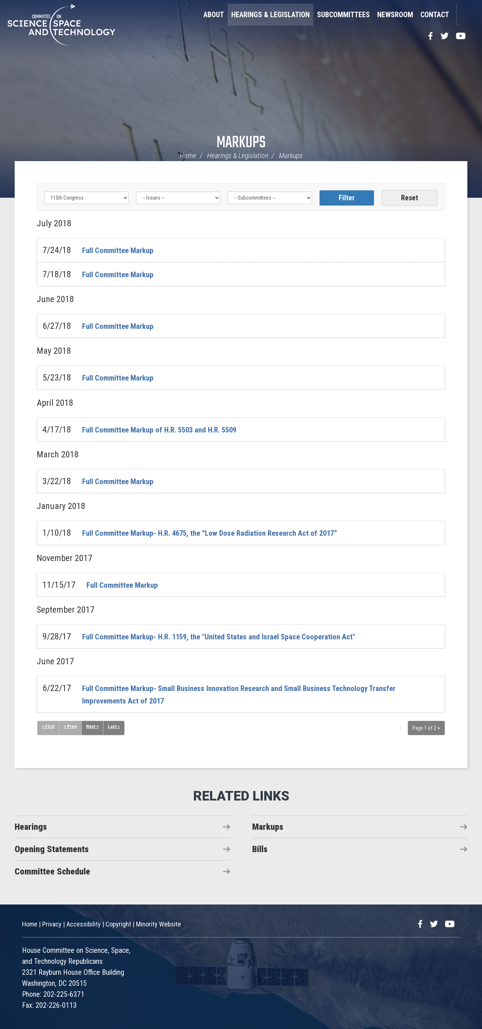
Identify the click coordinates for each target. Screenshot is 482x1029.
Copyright (118, 924)
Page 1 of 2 (426, 728)
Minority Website (158, 924)
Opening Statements (52, 849)
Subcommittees (343, 14)
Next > (94, 727)
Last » (116, 727)
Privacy (52, 924)
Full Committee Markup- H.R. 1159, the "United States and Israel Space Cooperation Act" (240, 636)
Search (465, 15)
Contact (434, 14)
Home (188, 155)
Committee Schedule (52, 871)
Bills (260, 849)
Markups (241, 143)
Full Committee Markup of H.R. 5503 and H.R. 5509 (171, 429)
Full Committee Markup (123, 250)
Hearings (31, 827)
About (213, 14)
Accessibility (83, 924)
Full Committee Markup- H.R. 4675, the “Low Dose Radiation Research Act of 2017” (230, 533)
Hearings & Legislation (270, 14)
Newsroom (395, 14)
